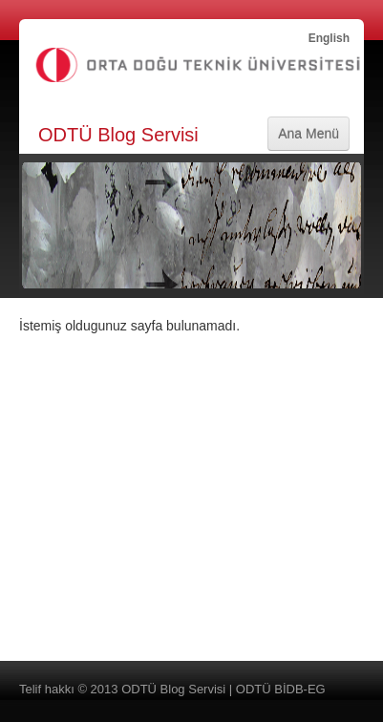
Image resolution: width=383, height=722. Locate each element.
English (329, 38)
